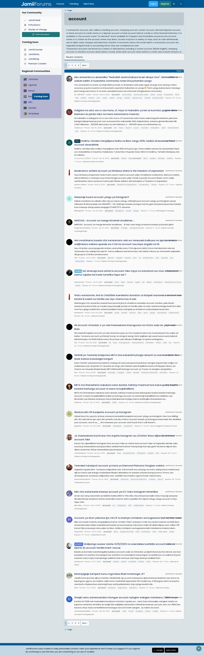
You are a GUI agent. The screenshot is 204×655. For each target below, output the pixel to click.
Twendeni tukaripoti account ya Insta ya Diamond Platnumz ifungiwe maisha (119, 465)
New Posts (89, 3)
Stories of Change (35, 29)
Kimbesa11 (78, 312)
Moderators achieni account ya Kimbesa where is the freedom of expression (119, 170)
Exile (76, 587)
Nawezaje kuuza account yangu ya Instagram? (101, 197)
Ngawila (77, 426)
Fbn (75, 258)
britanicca (78, 561)
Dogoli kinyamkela (82, 228)
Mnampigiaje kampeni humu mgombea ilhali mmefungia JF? (109, 574)
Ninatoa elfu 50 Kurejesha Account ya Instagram (102, 412)
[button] (174, 4)
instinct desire (80, 184)
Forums (60, 3)
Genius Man (79, 282)
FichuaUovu (32, 25)
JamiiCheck (32, 20)
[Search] (181, 4)
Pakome (77, 402)
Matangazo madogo (165, 210)
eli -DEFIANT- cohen (82, 94)
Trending (73, 3)
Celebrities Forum (82, 482)
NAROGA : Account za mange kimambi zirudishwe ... (104, 220)
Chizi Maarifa (80, 453)
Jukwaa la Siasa (98, 316)
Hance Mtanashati (82, 479)
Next (84, 65)
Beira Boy (78, 505)
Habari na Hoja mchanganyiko (87, 101)
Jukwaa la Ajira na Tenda (93, 161)
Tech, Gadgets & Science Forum (163, 426)
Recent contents (74, 57)
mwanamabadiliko (82, 611)
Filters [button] (179, 71)
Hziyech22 (78, 531)
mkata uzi (78, 128)
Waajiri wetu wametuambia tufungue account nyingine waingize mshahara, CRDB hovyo (126, 597)
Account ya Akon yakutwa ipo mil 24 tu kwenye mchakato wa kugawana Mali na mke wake (127, 518)
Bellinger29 (79, 210)
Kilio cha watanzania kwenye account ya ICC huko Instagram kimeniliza (116, 491)
